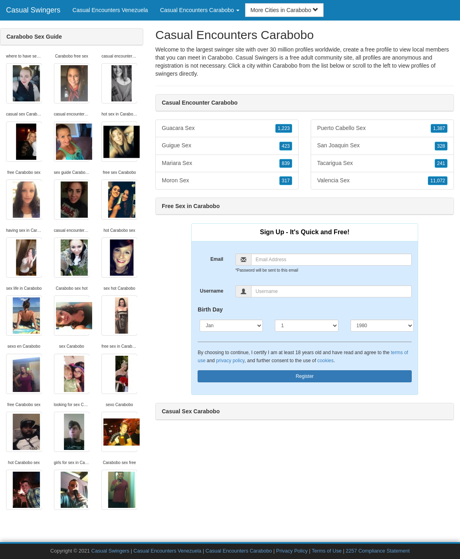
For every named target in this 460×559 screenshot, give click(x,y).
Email (216, 259)
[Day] (306, 326)
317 (286, 181)
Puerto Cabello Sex (382, 128)
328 (441, 146)
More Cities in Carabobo (284, 10)
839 (286, 163)
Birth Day (210, 309)
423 (286, 146)
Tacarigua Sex (382, 163)
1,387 (439, 128)
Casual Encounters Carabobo (239, 551)
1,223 (284, 128)
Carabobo (285, 65)
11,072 (437, 181)
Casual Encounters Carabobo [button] (200, 10)
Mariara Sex (227, 163)
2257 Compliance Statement (378, 551)
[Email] (331, 260)
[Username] (331, 291)
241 (441, 163)
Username (211, 291)
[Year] (382, 326)
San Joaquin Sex (382, 145)
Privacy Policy (291, 551)
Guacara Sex (227, 128)
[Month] (231, 326)
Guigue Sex (227, 145)
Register (305, 376)
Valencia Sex (382, 180)
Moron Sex (227, 180)
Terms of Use (327, 551)
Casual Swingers (33, 10)
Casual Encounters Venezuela (110, 10)
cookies (326, 360)
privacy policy (230, 360)
